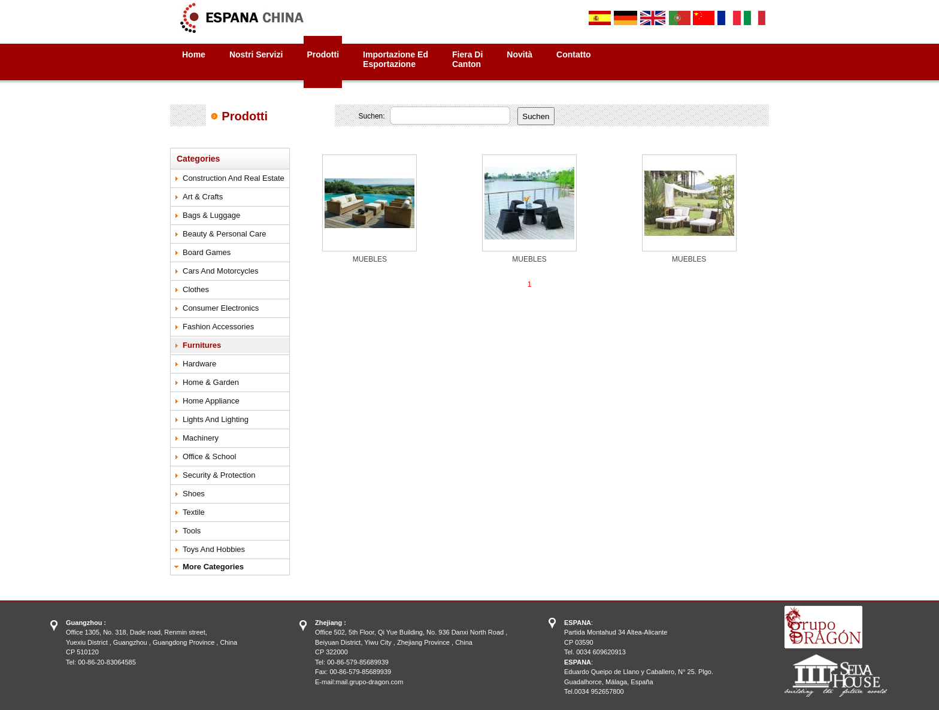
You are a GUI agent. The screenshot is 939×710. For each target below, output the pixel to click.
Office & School (209, 456)
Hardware (199, 363)
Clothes (196, 289)
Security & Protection (219, 475)
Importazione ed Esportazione (395, 59)
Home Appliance (211, 400)
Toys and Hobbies (214, 549)
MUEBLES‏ (370, 259)
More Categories (213, 566)
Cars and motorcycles (220, 270)
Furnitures (202, 345)
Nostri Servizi (256, 54)
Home (193, 54)
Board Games (207, 252)
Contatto (573, 54)
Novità (519, 54)
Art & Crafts (203, 196)
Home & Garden (211, 382)
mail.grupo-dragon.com (369, 681)
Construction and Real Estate (233, 178)
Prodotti (323, 54)
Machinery (201, 437)
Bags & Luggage (211, 215)
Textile (194, 512)
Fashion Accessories (218, 326)
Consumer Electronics (221, 308)
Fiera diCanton (467, 59)
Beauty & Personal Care (224, 233)
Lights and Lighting (216, 419)
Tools (192, 530)
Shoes (194, 493)
